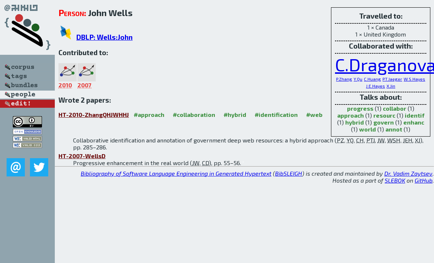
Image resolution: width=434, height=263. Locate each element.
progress (360, 108)
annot (393, 129)
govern (383, 122)
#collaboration (194, 114)
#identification (276, 114)
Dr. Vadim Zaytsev (408, 173)
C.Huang (372, 78)
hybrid (354, 122)
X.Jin (391, 85)
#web (314, 114)
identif (415, 115)
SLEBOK (395, 180)
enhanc (413, 122)
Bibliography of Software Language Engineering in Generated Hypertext (176, 173)
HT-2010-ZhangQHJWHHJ (93, 114)
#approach (149, 114)
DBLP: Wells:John (104, 37)
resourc (384, 115)
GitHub (424, 180)
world (367, 129)
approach (350, 115)
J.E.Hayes (375, 85)
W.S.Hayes (414, 78)
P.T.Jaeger (392, 78)
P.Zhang (344, 78)
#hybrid (235, 114)
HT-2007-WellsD (82, 155)
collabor (394, 108)
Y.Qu (358, 78)
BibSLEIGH (288, 173)
